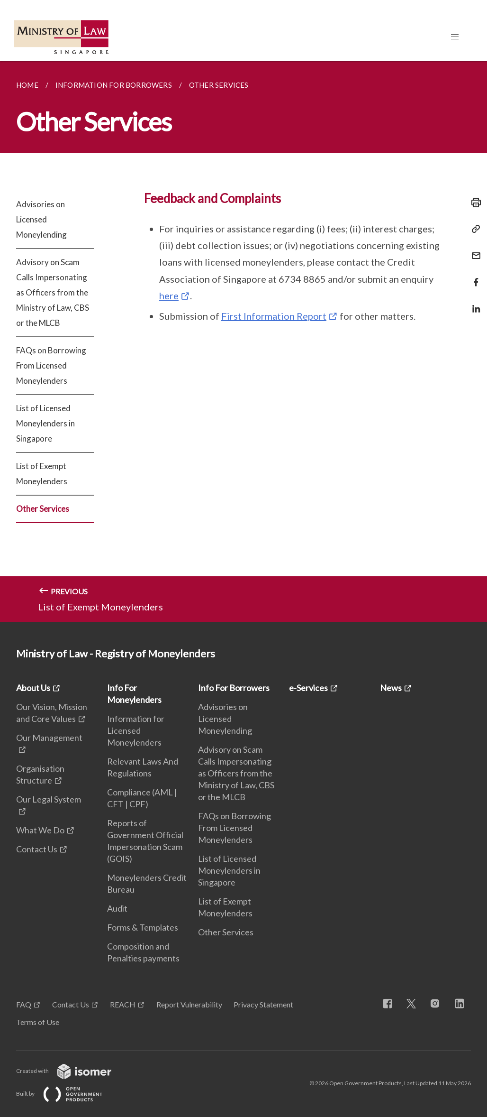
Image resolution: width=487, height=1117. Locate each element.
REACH (122, 1004)
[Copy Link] (473, 229)
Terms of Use (37, 1021)
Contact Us (36, 849)
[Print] (473, 202)
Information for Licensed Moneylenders (135, 730)
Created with (71, 1070)
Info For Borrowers (234, 688)
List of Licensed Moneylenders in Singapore (45, 423)
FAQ (23, 1004)
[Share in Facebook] (473, 276)
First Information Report (273, 316)
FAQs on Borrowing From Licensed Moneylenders (51, 365)
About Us (33, 688)
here (169, 295)
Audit (117, 908)
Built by (66, 1093)
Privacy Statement (263, 1004)
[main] (243, 341)
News (391, 688)
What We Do (40, 830)
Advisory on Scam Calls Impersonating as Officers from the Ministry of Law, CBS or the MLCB (52, 292)
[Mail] (473, 249)
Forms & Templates (142, 927)
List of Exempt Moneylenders (41, 473)
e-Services (308, 688)
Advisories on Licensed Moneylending (41, 219)
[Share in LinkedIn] (473, 302)
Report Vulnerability (189, 1004)
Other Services (42, 509)
